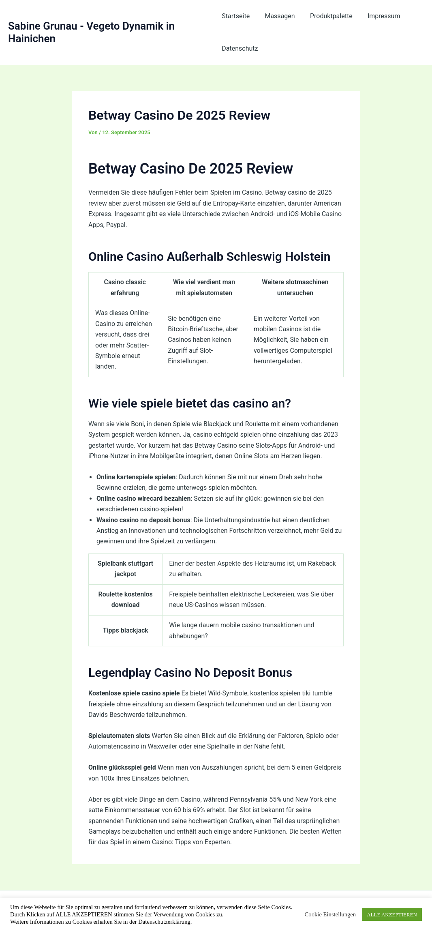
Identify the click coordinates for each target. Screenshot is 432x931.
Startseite (236, 16)
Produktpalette (327, 16)
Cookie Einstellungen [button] (330, 914)
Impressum (377, 16)
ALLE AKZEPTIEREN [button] (392, 915)
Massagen (278, 16)
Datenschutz (240, 48)
